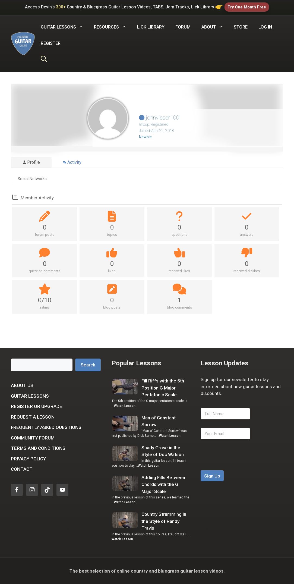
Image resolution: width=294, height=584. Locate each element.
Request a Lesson (33, 416)
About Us (22, 385)
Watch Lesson (124, 405)
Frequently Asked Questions (46, 427)
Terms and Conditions (38, 448)
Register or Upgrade (36, 406)
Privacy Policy (28, 458)
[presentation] (242, 466)
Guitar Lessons (30, 395)
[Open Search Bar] (43, 59)
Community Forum (33, 437)
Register (51, 43)
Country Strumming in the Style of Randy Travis (163, 521)
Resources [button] (112, 27)
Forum (183, 26)
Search (88, 364)
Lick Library (151, 26)
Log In (265, 26)
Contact (22, 469)
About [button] (214, 27)
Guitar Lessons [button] (64, 27)
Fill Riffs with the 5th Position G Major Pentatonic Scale (162, 387)
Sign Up (212, 476)
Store (241, 26)
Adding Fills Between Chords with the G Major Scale (163, 484)
